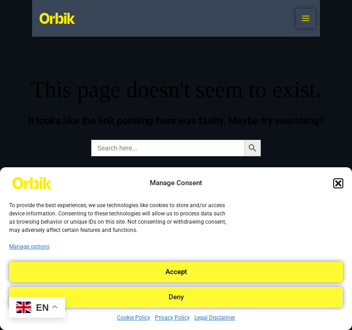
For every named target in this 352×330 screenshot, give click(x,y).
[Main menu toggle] (305, 18)
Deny (176, 297)
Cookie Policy (133, 317)
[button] (338, 183)
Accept (176, 272)
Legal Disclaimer (214, 317)
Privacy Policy (172, 317)
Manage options (29, 246)
